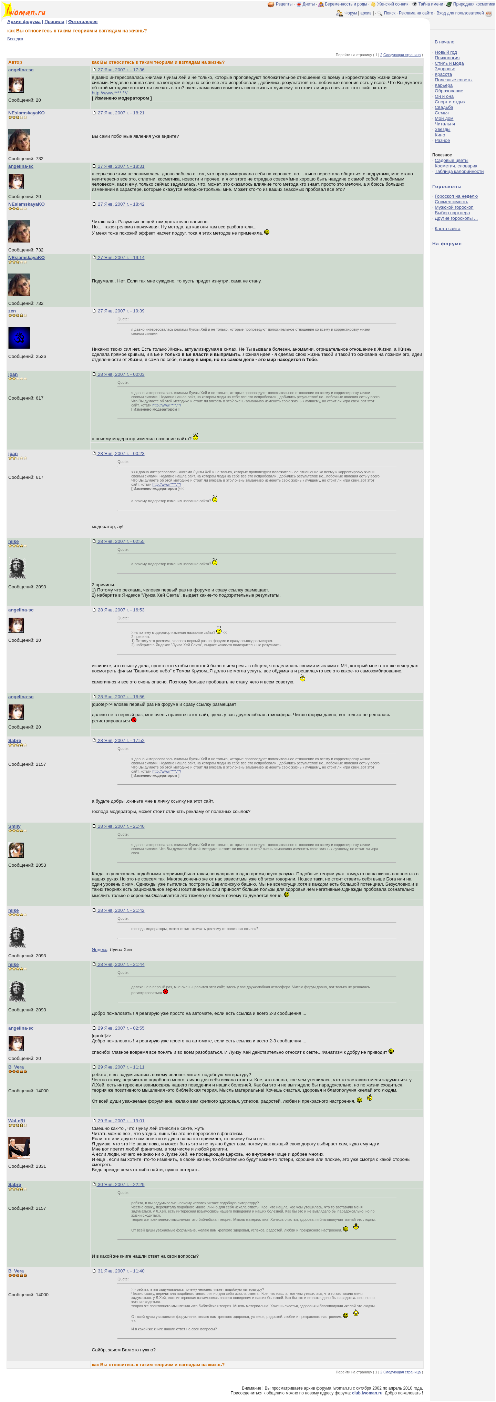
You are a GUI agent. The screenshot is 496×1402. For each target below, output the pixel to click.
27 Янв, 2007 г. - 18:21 (120, 112)
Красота (443, 74)
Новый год (446, 52)
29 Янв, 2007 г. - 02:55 (120, 1028)
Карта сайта (447, 228)
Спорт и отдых (450, 101)
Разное (442, 140)
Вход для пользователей (465, 13)
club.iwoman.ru (367, 1393)
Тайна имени (430, 4)
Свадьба (444, 107)
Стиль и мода (449, 63)
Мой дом (444, 118)
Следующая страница (402, 55)
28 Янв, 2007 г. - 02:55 (120, 541)
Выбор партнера (452, 212)
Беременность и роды (346, 4)
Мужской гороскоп (454, 207)
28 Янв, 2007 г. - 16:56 (120, 696)
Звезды (442, 129)
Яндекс (99, 949)
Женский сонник (392, 4)
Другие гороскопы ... (456, 218)
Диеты (309, 4)
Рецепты (284, 4)
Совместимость (451, 201)
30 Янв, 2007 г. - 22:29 (120, 1184)
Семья (441, 112)
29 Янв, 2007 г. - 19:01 (120, 1120)
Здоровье (445, 68)
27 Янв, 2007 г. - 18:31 (120, 166)
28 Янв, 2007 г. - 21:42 (120, 910)
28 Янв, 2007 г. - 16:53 (120, 609)
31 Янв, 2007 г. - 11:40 (120, 1271)
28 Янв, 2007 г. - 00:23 (120, 453)
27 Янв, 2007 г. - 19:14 (120, 257)
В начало (444, 41)
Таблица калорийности (459, 171)
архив (365, 13)
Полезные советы (454, 79)
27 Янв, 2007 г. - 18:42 (120, 204)
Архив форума (24, 21)
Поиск (389, 13)
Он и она (444, 96)
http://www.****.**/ (109, 92)
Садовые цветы (451, 160)
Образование (449, 90)
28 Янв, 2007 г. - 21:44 (120, 964)
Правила (54, 21)
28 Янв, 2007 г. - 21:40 (120, 826)
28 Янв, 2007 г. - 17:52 (120, 740)
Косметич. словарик (456, 165)
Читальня (445, 123)
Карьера (444, 85)
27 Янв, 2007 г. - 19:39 (120, 310)
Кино (440, 134)
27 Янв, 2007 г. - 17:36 (120, 69)
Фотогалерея (83, 21)
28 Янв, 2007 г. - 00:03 (120, 374)
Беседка (15, 39)
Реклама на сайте (416, 13)
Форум (350, 13)
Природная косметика (474, 4)
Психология (447, 57)
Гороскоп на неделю (456, 196)
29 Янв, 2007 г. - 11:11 (120, 1067)
